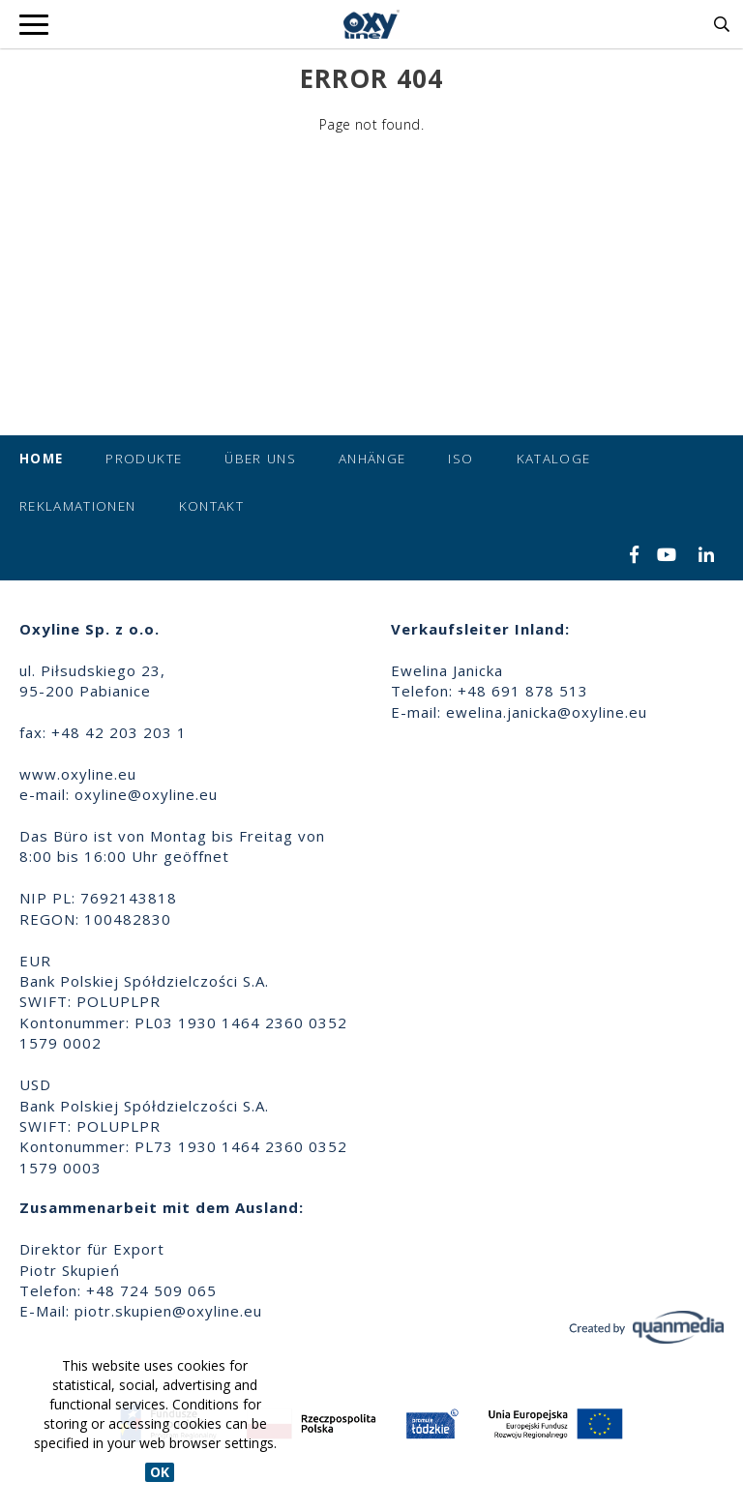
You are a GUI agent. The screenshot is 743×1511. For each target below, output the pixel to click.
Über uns (260, 458)
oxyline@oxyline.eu (146, 794)
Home (41, 458)
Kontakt (211, 506)
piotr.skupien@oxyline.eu (168, 1310)
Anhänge (372, 458)
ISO (460, 458)
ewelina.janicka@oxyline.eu (546, 712)
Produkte (143, 458)
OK (159, 1472)
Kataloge (554, 458)
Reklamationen (77, 506)
